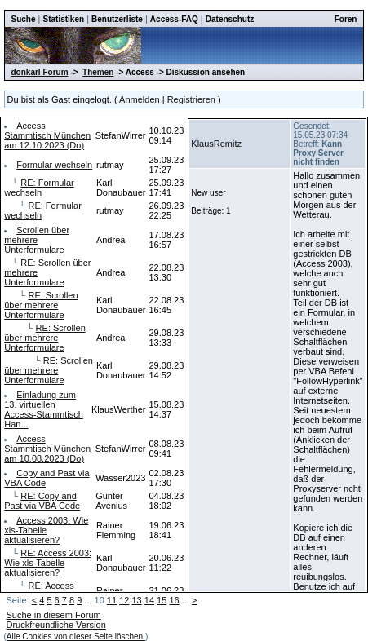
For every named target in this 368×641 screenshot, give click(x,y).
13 (136, 600)
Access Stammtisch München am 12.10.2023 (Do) (47, 135)
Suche (23, 19)
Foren (346, 19)
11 (112, 600)
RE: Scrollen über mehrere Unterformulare (41, 305)
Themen (97, 72)
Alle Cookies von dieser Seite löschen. (76, 636)
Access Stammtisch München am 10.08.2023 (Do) (47, 448)
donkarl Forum (40, 72)
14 (149, 600)
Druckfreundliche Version (56, 625)
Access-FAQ (174, 19)
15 (161, 600)
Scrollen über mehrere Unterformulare (36, 239)
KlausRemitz (216, 143)
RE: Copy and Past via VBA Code (42, 501)
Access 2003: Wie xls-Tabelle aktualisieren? (46, 530)
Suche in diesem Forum (54, 615)
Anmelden (139, 99)
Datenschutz (230, 19)
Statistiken (64, 19)
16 (174, 600)
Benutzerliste (117, 19)
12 (124, 600)
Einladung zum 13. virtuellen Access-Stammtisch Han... (43, 409)
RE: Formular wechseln (38, 187)
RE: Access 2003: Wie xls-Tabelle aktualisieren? (47, 562)
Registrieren (191, 99)
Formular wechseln (54, 165)
